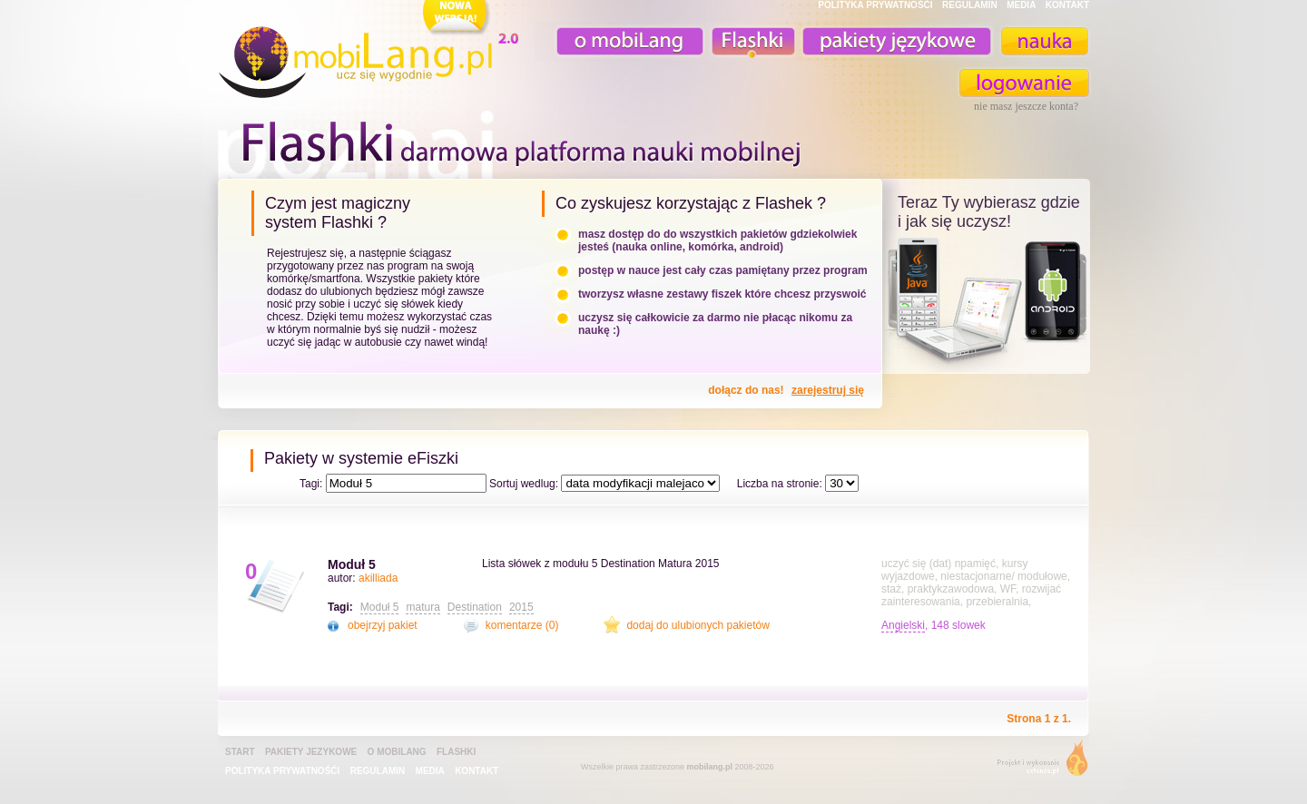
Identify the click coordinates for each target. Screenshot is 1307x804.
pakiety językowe (895, 41)
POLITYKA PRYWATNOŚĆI (875, 5)
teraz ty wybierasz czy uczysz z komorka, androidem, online (986, 301)
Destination (474, 607)
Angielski (903, 625)
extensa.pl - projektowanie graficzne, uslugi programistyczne (1037, 761)
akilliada (378, 578)
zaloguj (1024, 83)
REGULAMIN (969, 5)
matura (422, 607)
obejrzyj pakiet (383, 625)
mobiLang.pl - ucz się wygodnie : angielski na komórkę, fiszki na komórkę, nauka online (372, 51)
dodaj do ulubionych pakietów (697, 625)
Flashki (456, 752)
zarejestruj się (827, 390)
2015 (521, 607)
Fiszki (750, 41)
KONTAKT (1067, 5)
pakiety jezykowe (311, 752)
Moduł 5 (352, 564)
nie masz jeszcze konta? (1026, 106)
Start (240, 752)
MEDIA (1021, 5)
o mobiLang (620, 41)
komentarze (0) (522, 625)
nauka (1044, 41)
